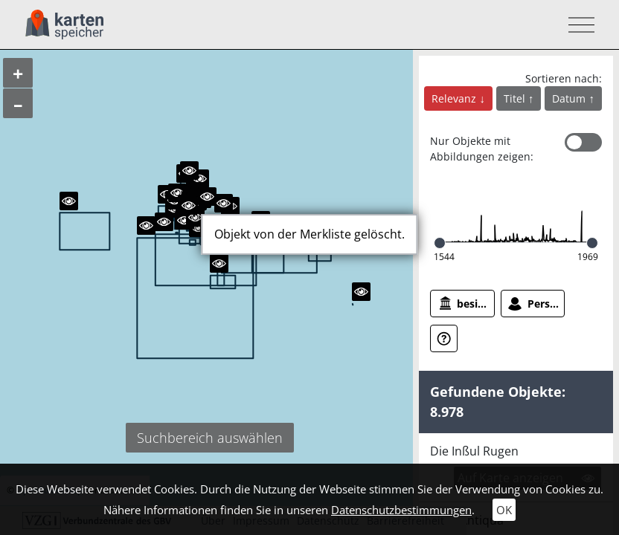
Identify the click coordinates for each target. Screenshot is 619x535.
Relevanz (455, 98)
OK (504, 509)
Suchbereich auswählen (210, 438)
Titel (516, 98)
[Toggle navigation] (576, 25)
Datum (570, 98)
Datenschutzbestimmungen (401, 509)
